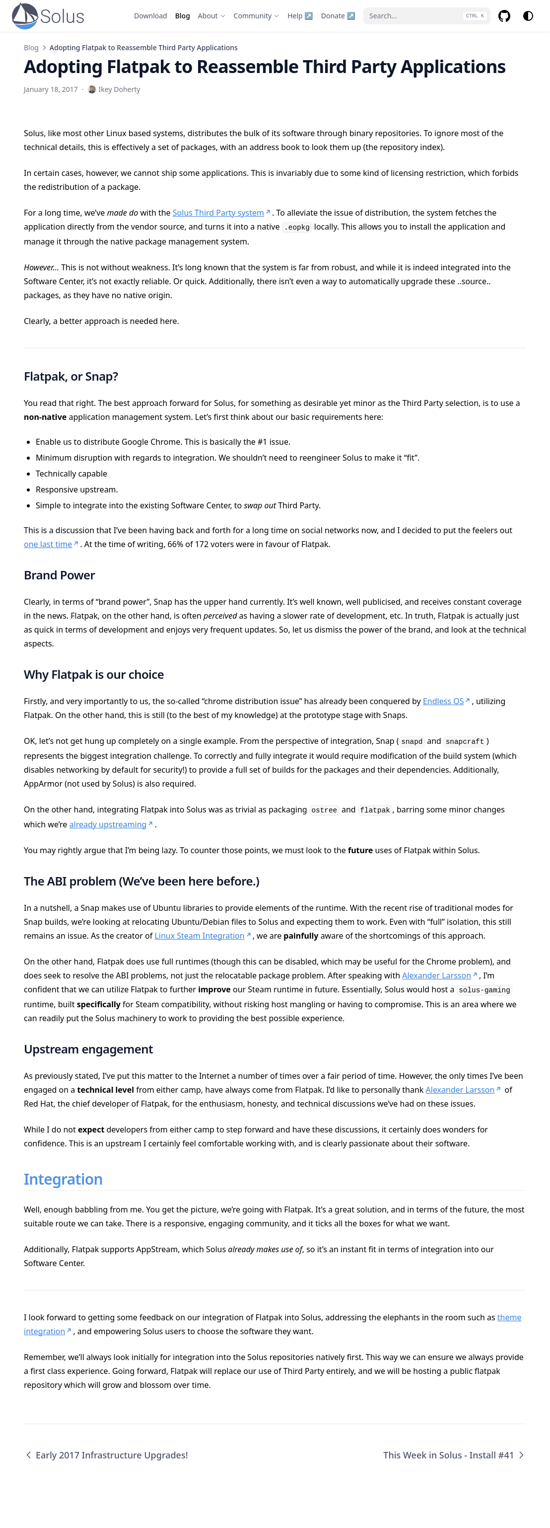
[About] (212, 16)
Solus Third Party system (222, 212)
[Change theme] (528, 16)
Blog (31, 47)
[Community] (257, 16)
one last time (52, 544)
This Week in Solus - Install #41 (454, 1455)
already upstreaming (112, 824)
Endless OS (447, 701)
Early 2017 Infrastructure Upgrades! (106, 1455)
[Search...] (426, 15)
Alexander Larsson (440, 975)
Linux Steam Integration (203, 935)
